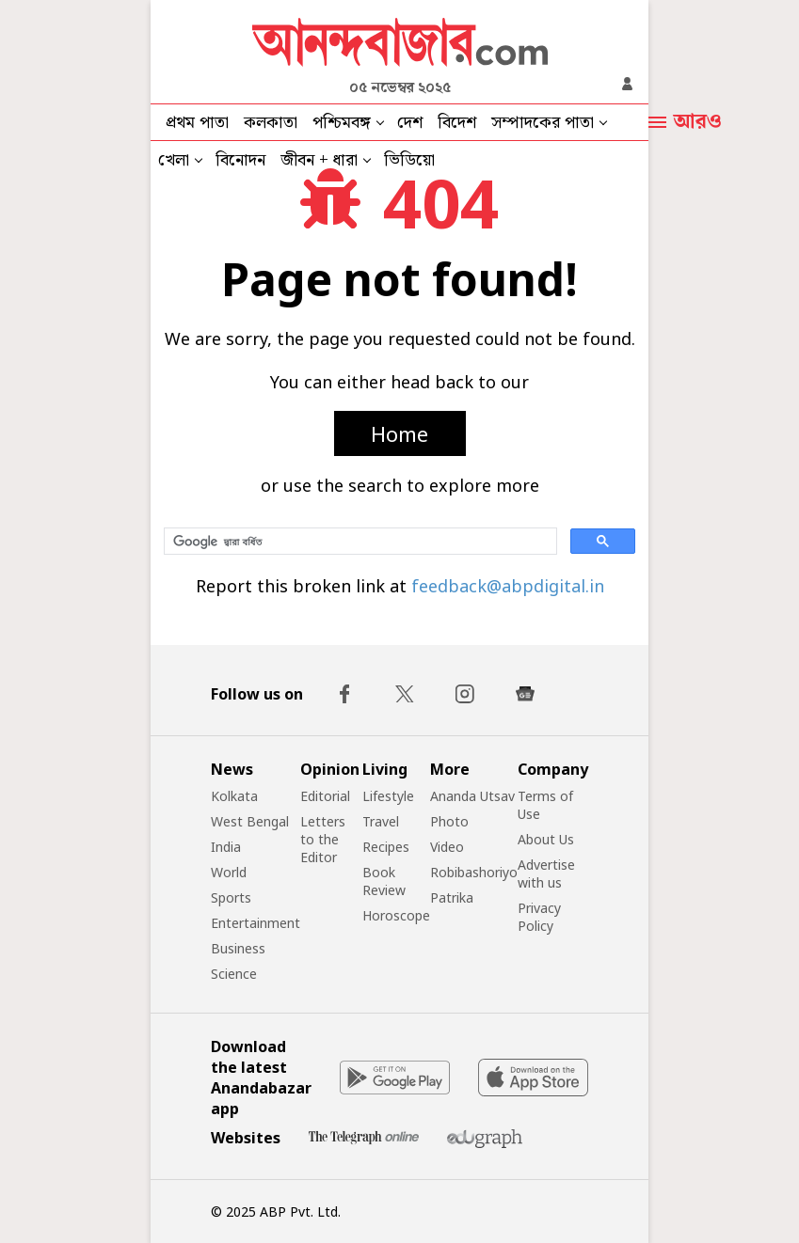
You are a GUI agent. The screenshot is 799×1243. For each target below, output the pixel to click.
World (229, 872)
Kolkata (234, 796)
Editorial (325, 796)
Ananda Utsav (472, 796)
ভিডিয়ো (409, 160)
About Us (546, 839)
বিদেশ (457, 122)
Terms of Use (545, 805)
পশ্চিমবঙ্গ (341, 122)
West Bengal (250, 821)
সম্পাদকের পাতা (542, 122)
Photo (449, 821)
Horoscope (396, 915)
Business (238, 948)
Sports (231, 897)
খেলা (173, 160)
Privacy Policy (539, 917)
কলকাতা (270, 122)
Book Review (384, 881)
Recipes (385, 847)
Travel (380, 821)
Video (447, 847)
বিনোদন (240, 160)
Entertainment (255, 923)
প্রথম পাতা (197, 122)
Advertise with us (546, 873)
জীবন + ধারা (319, 160)
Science (234, 974)
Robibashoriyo (474, 872)
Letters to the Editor (322, 839)
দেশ (410, 122)
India (226, 847)
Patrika (451, 897)
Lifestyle (388, 796)
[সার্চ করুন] (358, 541)
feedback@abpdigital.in (507, 585)
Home (399, 433)
